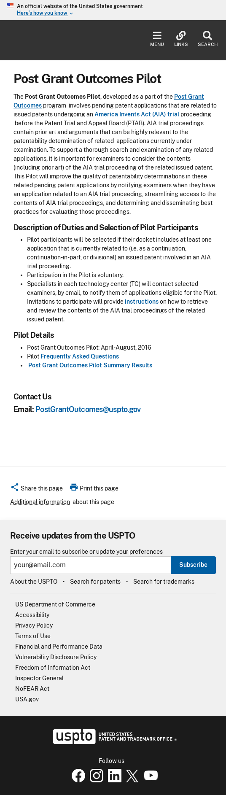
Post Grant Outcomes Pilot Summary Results (90, 365)
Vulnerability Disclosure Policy (56, 657)
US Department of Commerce (55, 604)
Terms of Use (33, 636)
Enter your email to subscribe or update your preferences (86, 552)
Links (181, 39)
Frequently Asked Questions (79, 356)
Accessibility (32, 615)
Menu (157, 39)
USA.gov (27, 699)
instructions (142, 301)
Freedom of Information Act (52, 667)
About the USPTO (33, 581)
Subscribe (193, 564)
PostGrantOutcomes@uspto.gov (88, 409)
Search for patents (95, 581)
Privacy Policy (34, 625)
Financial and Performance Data (58, 646)
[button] (36, 489)
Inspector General (39, 678)
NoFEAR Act (32, 688)
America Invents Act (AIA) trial (136, 114)
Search (208, 39)
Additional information (40, 502)
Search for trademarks (163, 581)
